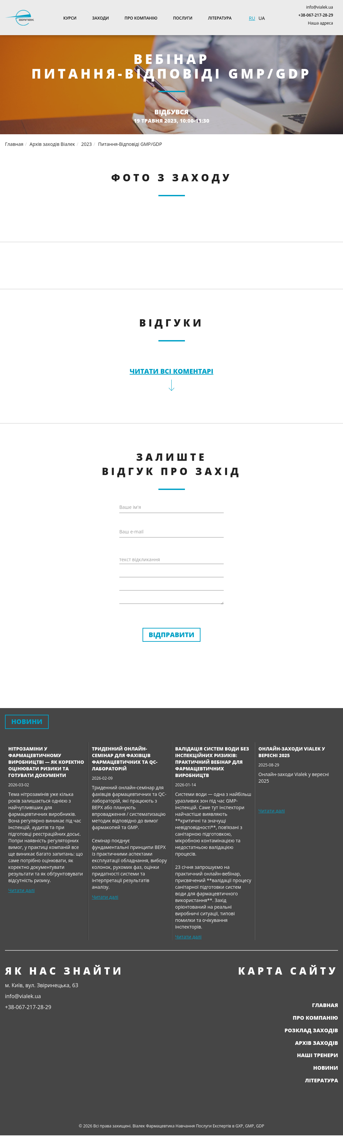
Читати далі (21, 890)
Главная (325, 1005)
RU (252, 18)
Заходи (100, 18)
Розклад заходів (311, 1030)
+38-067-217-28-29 (315, 15)
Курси (70, 18)
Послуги (182, 18)
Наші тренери (317, 1055)
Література (220, 18)
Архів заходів (316, 1043)
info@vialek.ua (319, 7)
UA (261, 18)
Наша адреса (320, 23)
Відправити (172, 634)
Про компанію (141, 18)
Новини (325, 1067)
